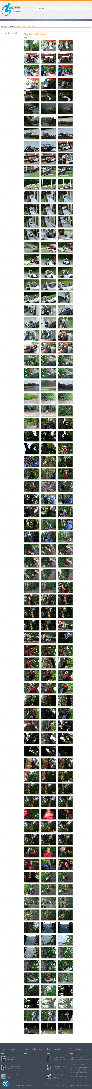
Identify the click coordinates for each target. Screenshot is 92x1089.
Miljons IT (28, 1085)
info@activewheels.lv (82, 1076)
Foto (18, 26)
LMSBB (18, 1085)
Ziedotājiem (64, 1085)
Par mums (87, 1085)
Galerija (12, 26)
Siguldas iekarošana (6, 33)
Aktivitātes (56, 1085)
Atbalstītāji (79, 1085)
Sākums (5, 26)
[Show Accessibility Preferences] (5, 1083)
